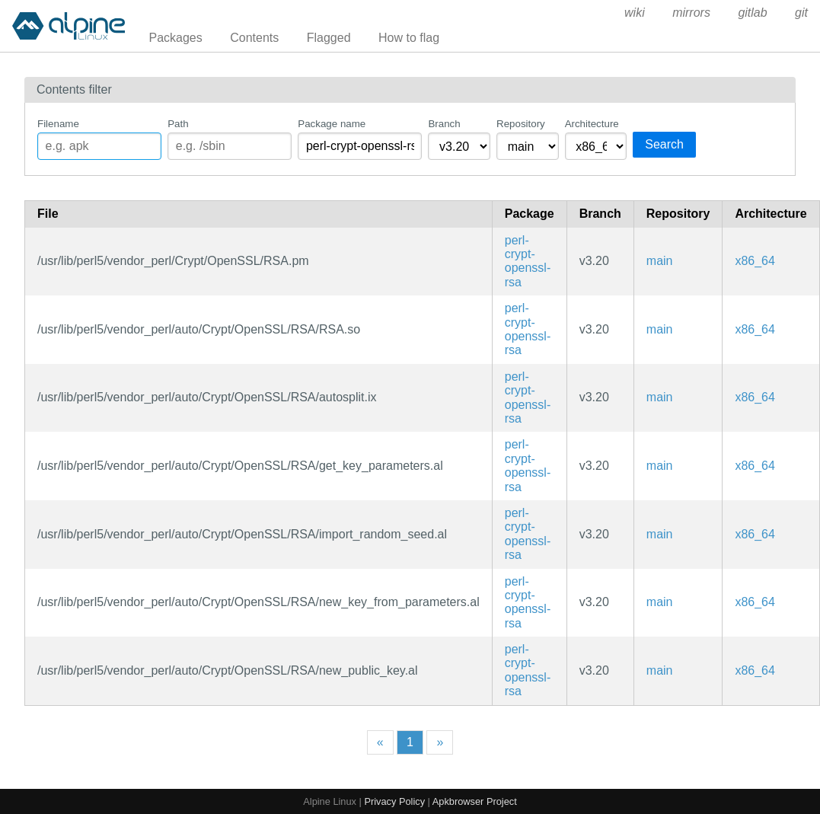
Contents (254, 37)
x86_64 (755, 260)
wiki (634, 12)
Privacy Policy (394, 801)
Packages (176, 37)
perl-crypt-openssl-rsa (527, 261)
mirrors (691, 12)
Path (178, 123)
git (801, 12)
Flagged (329, 37)
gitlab (752, 12)
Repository (520, 123)
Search (664, 144)
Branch (444, 123)
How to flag (408, 37)
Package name (331, 123)
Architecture (592, 123)
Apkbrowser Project (474, 801)
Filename (58, 123)
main (659, 260)
